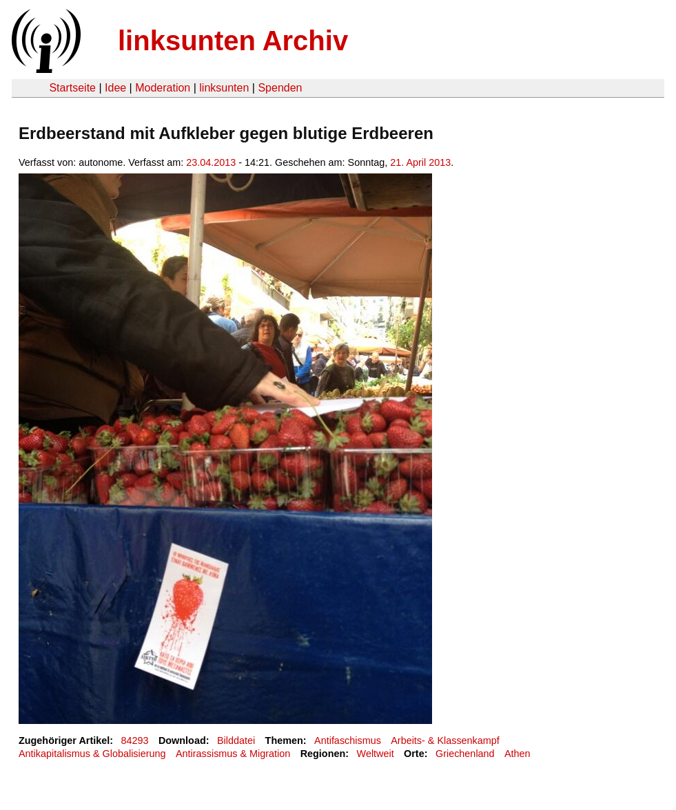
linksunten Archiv (233, 40)
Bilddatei (236, 740)
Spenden (280, 88)
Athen (517, 753)
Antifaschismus (347, 740)
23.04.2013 (211, 162)
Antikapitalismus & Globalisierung (92, 753)
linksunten (224, 88)
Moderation (162, 88)
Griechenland (465, 753)
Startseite (72, 88)
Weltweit (375, 753)
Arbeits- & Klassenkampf (445, 740)
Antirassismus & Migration (233, 753)
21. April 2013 (420, 162)
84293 (135, 740)
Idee (115, 88)
